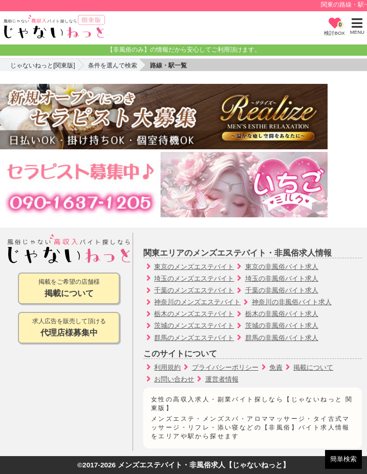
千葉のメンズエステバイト (194, 290)
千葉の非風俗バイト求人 (281, 290)
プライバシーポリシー (225, 367)
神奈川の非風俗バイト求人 (292, 302)
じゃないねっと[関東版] (42, 65)
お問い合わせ (174, 379)
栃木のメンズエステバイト (194, 314)
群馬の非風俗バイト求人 (281, 338)
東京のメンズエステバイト (194, 266)
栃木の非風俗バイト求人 (281, 314)
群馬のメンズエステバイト (194, 338)
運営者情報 (222, 379)
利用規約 (167, 367)
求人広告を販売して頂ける (69, 328)
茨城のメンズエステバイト (194, 325)
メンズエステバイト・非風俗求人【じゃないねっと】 (204, 465)
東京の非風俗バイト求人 (281, 266)
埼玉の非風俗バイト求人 (281, 278)
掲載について (313, 367)
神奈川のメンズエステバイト (197, 302)
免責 (276, 367)
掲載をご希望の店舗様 (69, 288)
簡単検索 (343, 459)
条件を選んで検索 (112, 65)
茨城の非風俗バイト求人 (281, 325)
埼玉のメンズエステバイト (194, 278)
